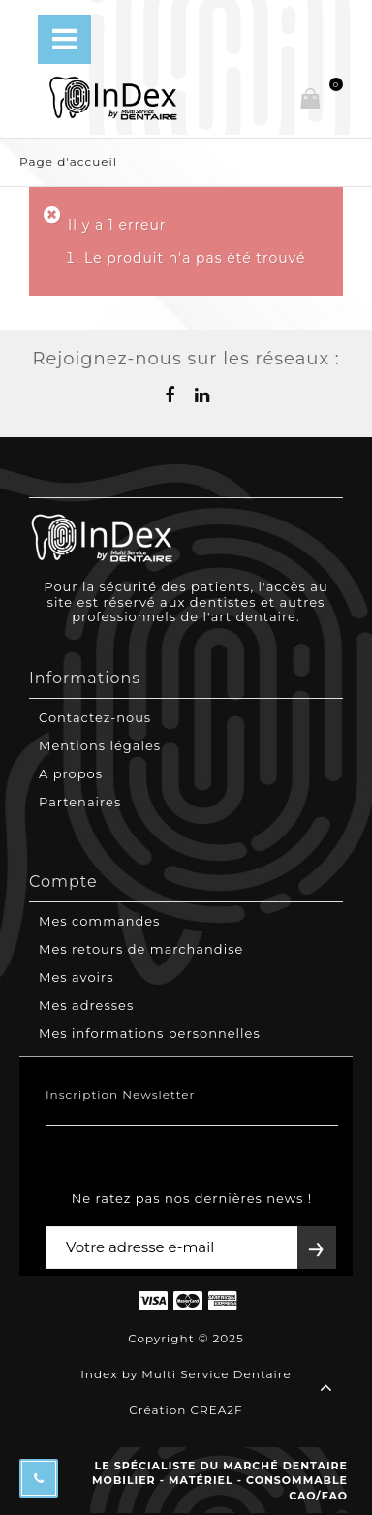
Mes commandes (99, 921)
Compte (63, 881)
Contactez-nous (95, 717)
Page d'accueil (68, 161)
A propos (71, 773)
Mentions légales (100, 745)
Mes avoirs (76, 977)
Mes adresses (86, 1005)
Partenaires (80, 801)
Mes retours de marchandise (141, 949)
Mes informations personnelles (150, 1033)
